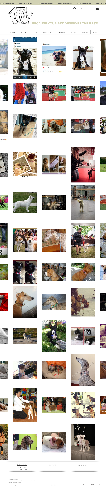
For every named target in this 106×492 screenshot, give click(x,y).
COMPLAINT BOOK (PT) (84, 465)
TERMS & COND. (22, 465)
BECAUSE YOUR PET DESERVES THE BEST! (65, 23)
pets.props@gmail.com (15, 482)
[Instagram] (55, 485)
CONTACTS (52, 465)
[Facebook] (52, 485)
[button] (97, 8)
